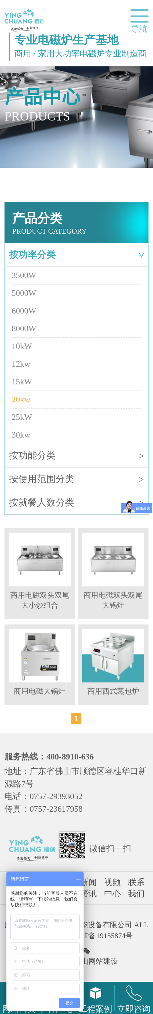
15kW (22, 381)
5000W (24, 293)
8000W (24, 328)
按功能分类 (76, 455)
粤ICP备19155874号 (101, 936)
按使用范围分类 (76, 479)
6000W (24, 310)
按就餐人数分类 (76, 502)
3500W (24, 275)
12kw (21, 364)
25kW (22, 417)
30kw (21, 434)
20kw (21, 399)
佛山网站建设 (96, 961)
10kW (22, 346)
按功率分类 (78, 254)
